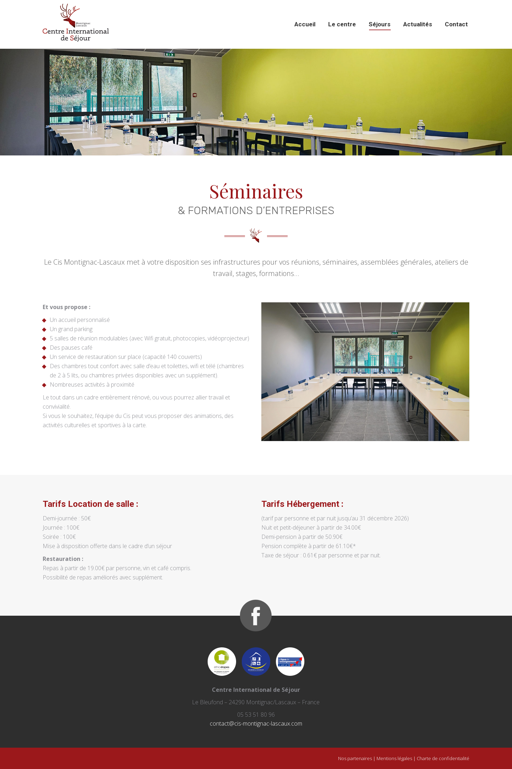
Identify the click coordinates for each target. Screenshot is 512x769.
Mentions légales (394, 758)
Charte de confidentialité (443, 758)
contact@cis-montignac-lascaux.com (256, 723)
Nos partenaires (355, 758)
